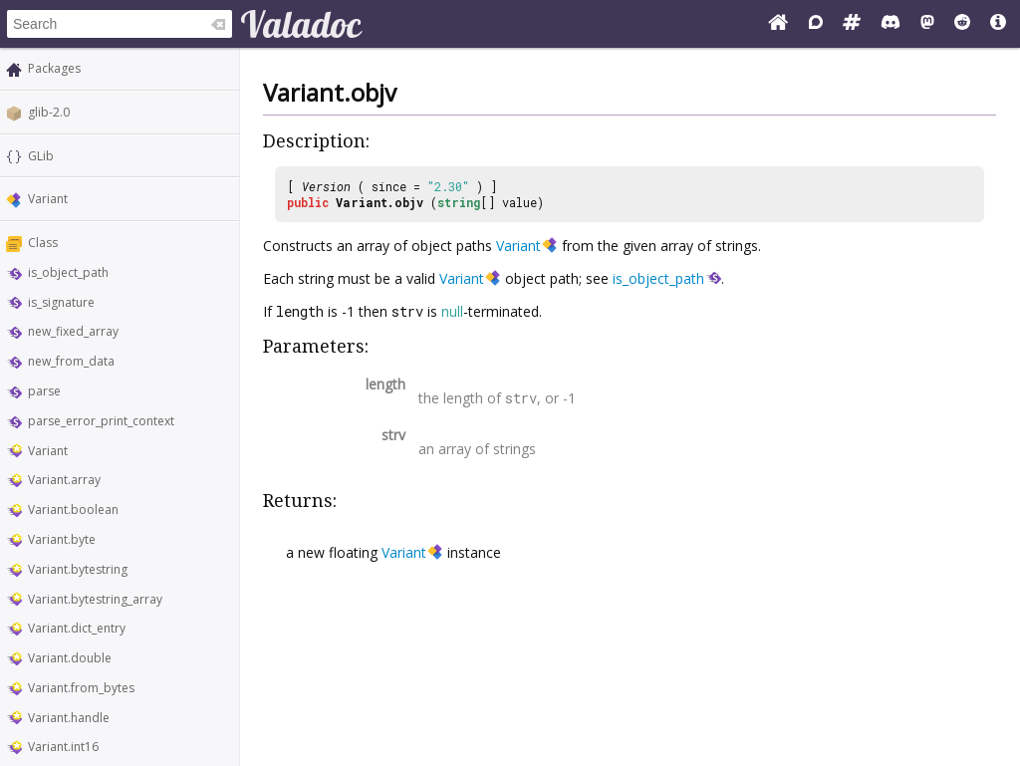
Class (43, 242)
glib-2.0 (49, 112)
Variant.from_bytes (81, 687)
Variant (48, 198)
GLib (41, 155)
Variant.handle (69, 717)
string (458, 202)
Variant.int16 (63, 746)
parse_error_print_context (101, 420)
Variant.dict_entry (77, 628)
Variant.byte (62, 539)
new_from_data (71, 361)
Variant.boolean (73, 509)
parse (44, 391)
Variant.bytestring (78, 569)
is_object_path (68, 272)
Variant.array (64, 479)
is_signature (61, 302)
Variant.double (70, 657)
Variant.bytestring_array (95, 599)
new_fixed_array (73, 331)
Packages (54, 68)
